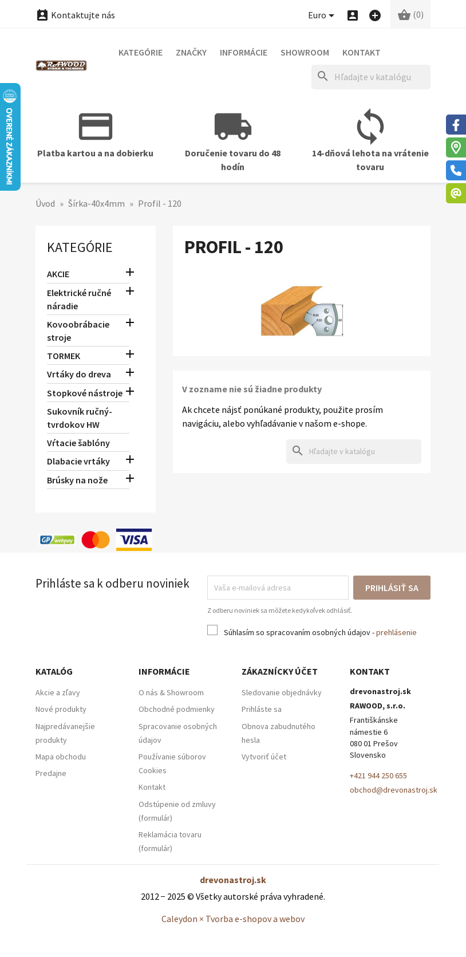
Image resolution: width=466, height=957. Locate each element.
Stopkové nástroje (85, 393)
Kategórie (141, 52)
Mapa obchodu (60, 756)
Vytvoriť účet (264, 756)
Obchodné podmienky (177, 709)
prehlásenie (396, 632)
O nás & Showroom (171, 692)
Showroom (305, 52)
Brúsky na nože (77, 480)
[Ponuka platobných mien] (323, 16)
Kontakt (361, 52)
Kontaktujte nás (75, 15)
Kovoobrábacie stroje (78, 330)
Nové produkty (60, 709)
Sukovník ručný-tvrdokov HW (79, 417)
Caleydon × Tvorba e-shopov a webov (233, 918)
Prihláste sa (262, 709)
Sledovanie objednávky (282, 692)
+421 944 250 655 (378, 775)
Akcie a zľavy (57, 692)
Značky (191, 52)
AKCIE (58, 273)
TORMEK (63, 355)
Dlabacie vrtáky (78, 461)
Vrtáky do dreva (79, 374)
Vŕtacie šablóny (78, 442)
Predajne (50, 773)
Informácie (243, 52)
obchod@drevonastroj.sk (393, 790)
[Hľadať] (371, 77)
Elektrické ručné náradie (79, 299)
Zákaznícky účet (280, 671)
